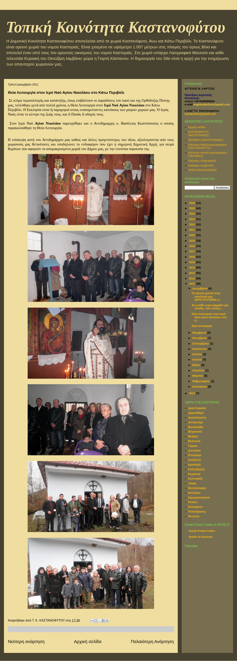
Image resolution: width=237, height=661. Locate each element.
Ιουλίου (197, 354)
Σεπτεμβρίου (201, 343)
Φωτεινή (193, 516)
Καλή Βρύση (196, 469)
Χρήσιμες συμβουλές (201, 165)
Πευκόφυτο (195, 506)
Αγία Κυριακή (197, 408)
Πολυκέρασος (197, 511)
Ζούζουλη (194, 459)
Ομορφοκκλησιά (199, 497)
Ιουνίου (197, 359)
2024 (192, 213)
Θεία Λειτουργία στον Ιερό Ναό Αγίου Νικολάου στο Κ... (209, 317)
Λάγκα (192, 483)
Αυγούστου (200, 348)
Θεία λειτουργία (202, 326)
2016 (192, 256)
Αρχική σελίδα (88, 641)
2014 (192, 267)
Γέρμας (193, 445)
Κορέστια (194, 474)
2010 (192, 393)
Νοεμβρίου (199, 332)
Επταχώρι (194, 455)
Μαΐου (196, 365)
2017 (192, 251)
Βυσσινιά (194, 441)
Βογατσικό (195, 431)
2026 (192, 203)
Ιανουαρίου (200, 386)
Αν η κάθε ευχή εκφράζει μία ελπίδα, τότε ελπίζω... (210, 307)
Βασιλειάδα (195, 427)
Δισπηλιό (194, 450)
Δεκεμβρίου (200, 288)
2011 (192, 283)
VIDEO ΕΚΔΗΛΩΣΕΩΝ (202, 170)
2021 (192, 229)
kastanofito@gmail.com (200, 113)
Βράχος (193, 436)
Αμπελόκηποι (197, 417)
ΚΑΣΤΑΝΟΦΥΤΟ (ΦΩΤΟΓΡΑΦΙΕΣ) (199, 133)
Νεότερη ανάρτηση (26, 641)
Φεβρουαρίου (201, 381)
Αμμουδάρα (196, 412)
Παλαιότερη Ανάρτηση (152, 641)
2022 (192, 224)
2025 (192, 208)
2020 (192, 235)
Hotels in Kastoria (200, 536)
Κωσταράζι (195, 478)
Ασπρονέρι (195, 422)
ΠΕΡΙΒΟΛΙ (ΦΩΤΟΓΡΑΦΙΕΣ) (205, 140)
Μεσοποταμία (197, 488)
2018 (192, 246)
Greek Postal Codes (202, 530)
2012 (192, 278)
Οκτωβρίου (200, 338)
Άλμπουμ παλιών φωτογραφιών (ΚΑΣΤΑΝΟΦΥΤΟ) (207, 146)
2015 (192, 262)
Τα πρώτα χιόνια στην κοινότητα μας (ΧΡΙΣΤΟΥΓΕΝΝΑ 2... (206, 296)
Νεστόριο (194, 492)
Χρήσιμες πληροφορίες (202, 160)
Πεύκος (193, 502)
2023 (192, 219)
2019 (192, 240)
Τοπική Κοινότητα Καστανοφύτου (115, 27)
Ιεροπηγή (194, 464)
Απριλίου (198, 370)
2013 (192, 273)
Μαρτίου (198, 375)
